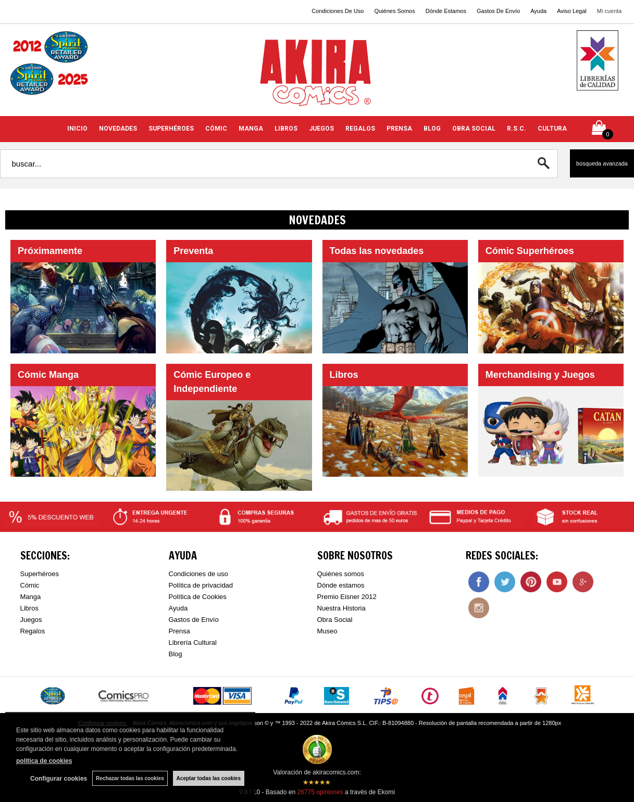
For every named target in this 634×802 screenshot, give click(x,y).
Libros (344, 375)
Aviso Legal (572, 11)
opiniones (320, 792)
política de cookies (44, 761)
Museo (327, 631)
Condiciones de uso (198, 574)
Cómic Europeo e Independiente (212, 382)
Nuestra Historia (341, 608)
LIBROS (286, 128)
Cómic (30, 585)
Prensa (179, 631)
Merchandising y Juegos (540, 375)
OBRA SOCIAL (473, 128)
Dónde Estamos (446, 11)
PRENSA (399, 128)
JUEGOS (321, 128)
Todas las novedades (377, 251)
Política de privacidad (201, 585)
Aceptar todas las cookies (209, 778)
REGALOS (360, 128)
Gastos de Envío (194, 619)
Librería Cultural (193, 642)
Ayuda (538, 11)
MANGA (251, 128)
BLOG (432, 128)
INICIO (77, 128)
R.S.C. (516, 128)
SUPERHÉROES (171, 128)
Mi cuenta (609, 11)
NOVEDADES (118, 128)
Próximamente (50, 251)
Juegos (31, 619)
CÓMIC (216, 128)
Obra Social (335, 619)
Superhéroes (39, 574)
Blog (175, 654)
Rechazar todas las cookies (130, 778)
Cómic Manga (48, 375)
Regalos (32, 631)
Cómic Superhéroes (530, 251)
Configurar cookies (58, 778)
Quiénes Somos (394, 11)
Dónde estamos (341, 585)
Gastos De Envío (498, 11)
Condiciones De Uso (338, 11)
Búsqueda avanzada (602, 163)
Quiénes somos (340, 574)
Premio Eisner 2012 (347, 597)
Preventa (193, 251)
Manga (30, 597)
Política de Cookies (198, 597)
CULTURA (552, 128)
